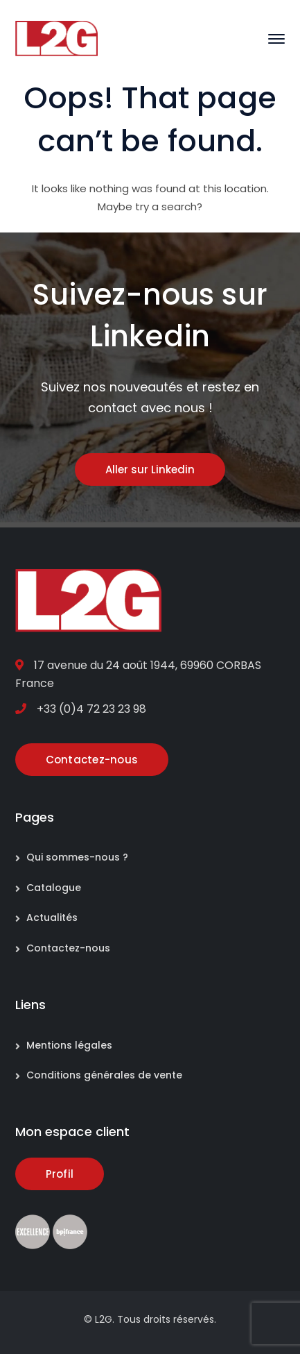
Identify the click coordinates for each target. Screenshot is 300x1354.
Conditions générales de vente (104, 1075)
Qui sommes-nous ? (77, 857)
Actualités (52, 917)
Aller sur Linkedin (150, 469)
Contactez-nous (68, 948)
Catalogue (53, 888)
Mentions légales (69, 1045)
